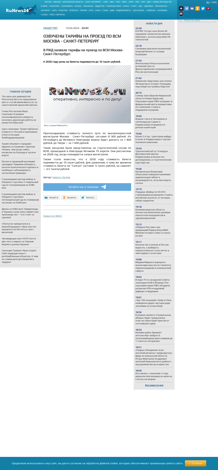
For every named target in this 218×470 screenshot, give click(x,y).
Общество (99, 6)
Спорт (134, 6)
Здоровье (148, 6)
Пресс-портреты (57, 15)
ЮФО (124, 2)
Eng (214, 2)
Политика (54, 6)
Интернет (45, 10)
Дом (112, 10)
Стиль (105, 10)
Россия (48, 2)
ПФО (118, 2)
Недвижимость (123, 10)
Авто (54, 10)
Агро (91, 10)
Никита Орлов (61, 177)
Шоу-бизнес (138, 10)
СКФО (130, 2)
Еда (140, 6)
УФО (137, 2)
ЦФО (112, 2)
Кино (97, 10)
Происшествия (113, 6)
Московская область (73, 2)
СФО (143, 2)
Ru (207, 2)
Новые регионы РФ (162, 2)
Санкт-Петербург (93, 2)
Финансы (88, 6)
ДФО (149, 2)
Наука (126, 6)
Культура (63, 10)
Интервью (162, 10)
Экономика (67, 6)
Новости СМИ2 (52, 216)
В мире (44, 6)
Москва (57, 2)
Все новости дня (154, 385)
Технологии (161, 6)
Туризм (83, 10)
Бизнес (78, 6)
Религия (73, 10)
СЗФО (105, 2)
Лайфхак (150, 10)
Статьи (44, 15)
